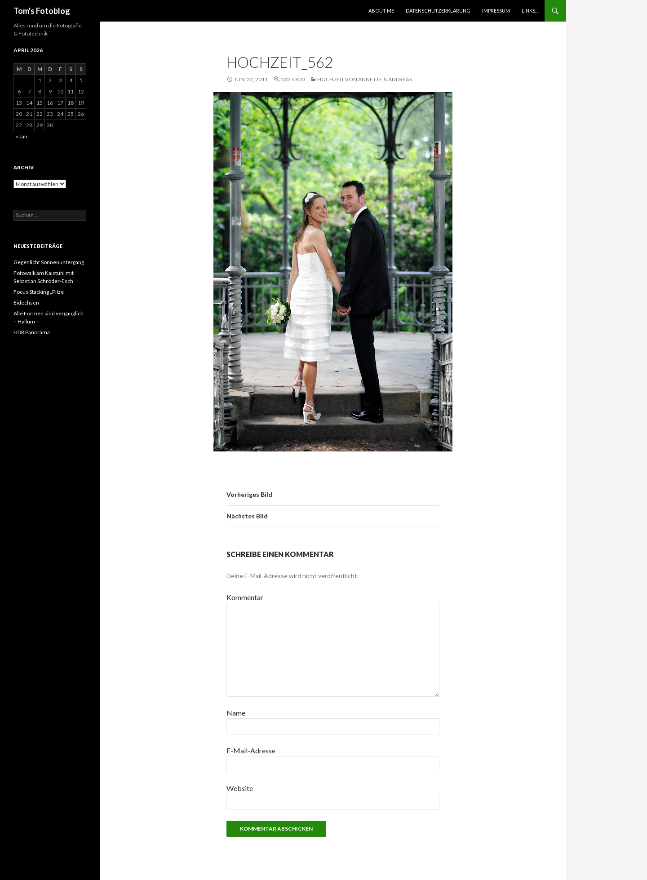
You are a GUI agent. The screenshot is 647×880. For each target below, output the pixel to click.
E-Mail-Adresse (250, 750)
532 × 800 (293, 79)
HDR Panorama (31, 332)
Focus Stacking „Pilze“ (39, 291)
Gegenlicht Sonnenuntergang (48, 262)
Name (235, 712)
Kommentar (244, 597)
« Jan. (22, 136)
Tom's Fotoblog (41, 11)
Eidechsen (26, 302)
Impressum (496, 10)
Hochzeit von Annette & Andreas (364, 79)
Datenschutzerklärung (438, 10)
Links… (530, 10)
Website (239, 788)
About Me (381, 10)
